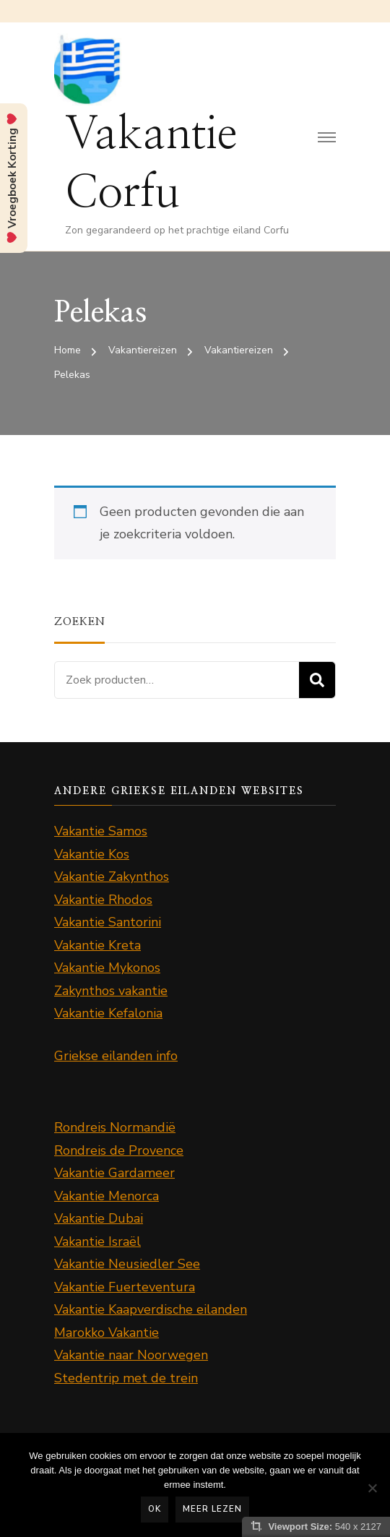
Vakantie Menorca (106, 1196)
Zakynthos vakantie (111, 990)
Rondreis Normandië (115, 1127)
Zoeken (317, 680)
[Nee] (372, 1488)
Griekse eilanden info (116, 1055)
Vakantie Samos (100, 831)
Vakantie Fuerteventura (124, 1287)
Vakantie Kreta (97, 945)
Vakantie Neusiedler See (127, 1264)
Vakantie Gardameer (114, 1172)
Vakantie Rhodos (103, 899)
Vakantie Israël (97, 1241)
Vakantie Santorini (107, 922)
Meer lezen (212, 1509)
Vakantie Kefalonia (108, 1013)
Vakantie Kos (91, 854)
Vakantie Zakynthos (111, 876)
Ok (154, 1509)
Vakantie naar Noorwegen (131, 1355)
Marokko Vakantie (106, 1332)
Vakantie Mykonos (107, 967)
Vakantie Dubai (98, 1218)
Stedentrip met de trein (126, 1378)
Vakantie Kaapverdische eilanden (150, 1309)
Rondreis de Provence (118, 1150)
